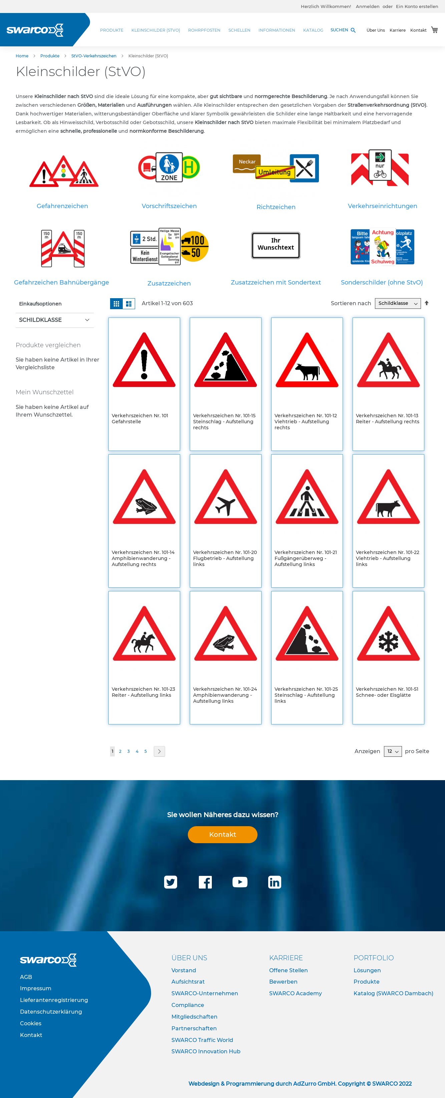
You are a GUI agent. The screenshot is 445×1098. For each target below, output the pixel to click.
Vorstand (183, 970)
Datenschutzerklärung (51, 1012)
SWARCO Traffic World (202, 1040)
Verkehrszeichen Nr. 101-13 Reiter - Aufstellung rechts (387, 419)
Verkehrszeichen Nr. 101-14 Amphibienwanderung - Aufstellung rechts (143, 558)
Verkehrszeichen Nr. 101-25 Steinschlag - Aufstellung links (306, 695)
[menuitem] (113, 30)
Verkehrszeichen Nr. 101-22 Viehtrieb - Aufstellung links (387, 558)
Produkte (50, 55)
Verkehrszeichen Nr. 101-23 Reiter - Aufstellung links (143, 692)
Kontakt (418, 30)
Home (22, 55)
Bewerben (283, 982)
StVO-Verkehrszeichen (94, 55)
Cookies (30, 1023)
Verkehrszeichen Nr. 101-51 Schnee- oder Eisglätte (387, 692)
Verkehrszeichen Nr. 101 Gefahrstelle (140, 419)
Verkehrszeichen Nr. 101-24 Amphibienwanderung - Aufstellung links (225, 695)
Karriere (398, 30)
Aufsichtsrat (188, 982)
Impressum (35, 988)
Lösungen (367, 970)
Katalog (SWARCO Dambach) (393, 993)
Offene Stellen (288, 970)
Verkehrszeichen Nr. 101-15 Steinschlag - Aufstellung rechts (224, 422)
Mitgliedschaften (194, 1017)
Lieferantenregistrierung (54, 1000)
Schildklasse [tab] (40, 320)
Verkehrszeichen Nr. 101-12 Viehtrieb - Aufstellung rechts (306, 422)
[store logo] (35, 30)
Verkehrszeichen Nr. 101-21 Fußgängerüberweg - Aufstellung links (306, 558)
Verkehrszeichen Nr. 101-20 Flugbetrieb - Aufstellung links (225, 558)
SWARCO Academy (295, 993)
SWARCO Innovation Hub (206, 1051)
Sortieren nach (351, 303)
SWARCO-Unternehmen (204, 993)
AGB (26, 977)
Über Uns (376, 30)
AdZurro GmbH (314, 1084)
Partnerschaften (194, 1028)
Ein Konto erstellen (417, 6)
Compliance (187, 1005)
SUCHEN (344, 30)
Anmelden (368, 6)
